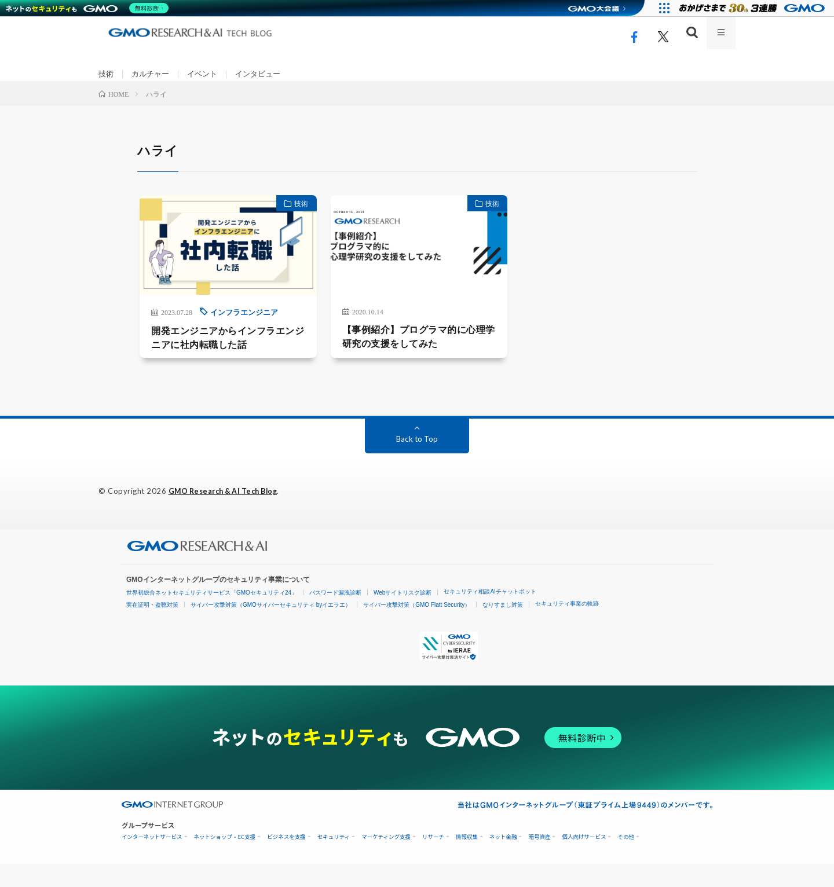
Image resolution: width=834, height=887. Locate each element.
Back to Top (417, 462)
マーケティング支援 (386, 860)
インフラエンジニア (214, 332)
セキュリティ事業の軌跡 (567, 627)
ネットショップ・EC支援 (225, 860)
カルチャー (153, 74)
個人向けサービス (584, 860)
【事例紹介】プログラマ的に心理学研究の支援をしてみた (416, 358)
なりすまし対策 (502, 628)
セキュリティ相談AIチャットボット (490, 614)
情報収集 (467, 860)
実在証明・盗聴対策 (152, 628)
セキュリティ (333, 860)
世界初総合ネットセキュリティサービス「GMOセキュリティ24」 (211, 616)
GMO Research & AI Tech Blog (228, 514)
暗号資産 (539, 860)
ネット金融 (503, 860)
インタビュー (266, 74)
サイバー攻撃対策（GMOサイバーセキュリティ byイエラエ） (271, 628)
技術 (106, 74)
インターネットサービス (152, 860)
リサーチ (433, 860)
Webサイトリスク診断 (402, 616)
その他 (625, 860)
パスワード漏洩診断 (335, 616)
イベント (207, 74)
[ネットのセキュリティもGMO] (89, 8)
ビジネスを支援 (286, 860)
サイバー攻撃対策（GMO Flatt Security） (416, 628)
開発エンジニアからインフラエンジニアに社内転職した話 (206, 360)
